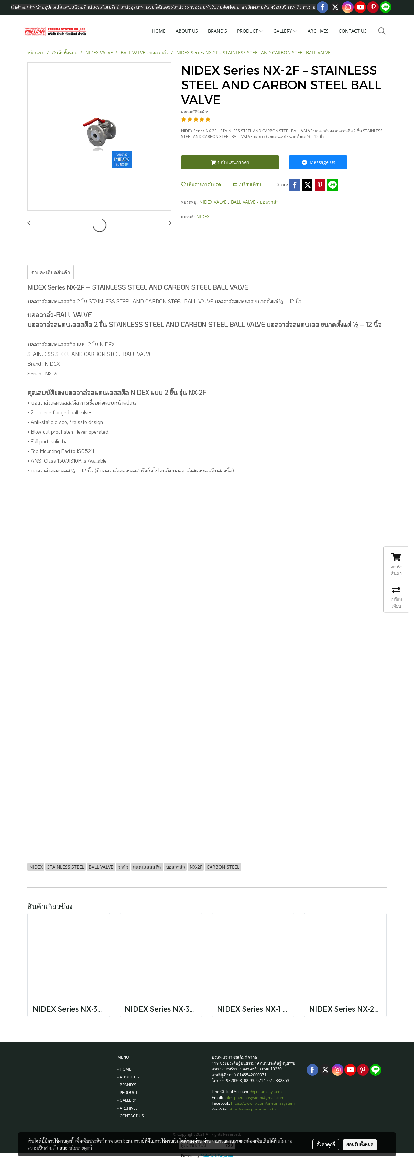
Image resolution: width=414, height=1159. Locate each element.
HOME (159, 31)
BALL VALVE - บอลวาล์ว (255, 202)
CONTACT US (353, 31)
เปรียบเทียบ (247, 184)
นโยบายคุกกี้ (80, 1148)
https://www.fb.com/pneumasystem (263, 1103)
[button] (382, 31)
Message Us (318, 162)
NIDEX (203, 216)
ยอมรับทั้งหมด (360, 1144)
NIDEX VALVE (213, 202)
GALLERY (285, 31)
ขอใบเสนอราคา (230, 162)
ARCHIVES (318, 31)
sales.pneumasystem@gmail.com (254, 1097)
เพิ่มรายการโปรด (201, 184)
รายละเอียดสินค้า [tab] (50, 272)
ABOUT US (187, 31)
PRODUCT (250, 31)
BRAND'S (217, 31)
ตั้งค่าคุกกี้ (326, 1144)
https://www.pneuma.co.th (252, 1109)
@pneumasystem (266, 1091)
